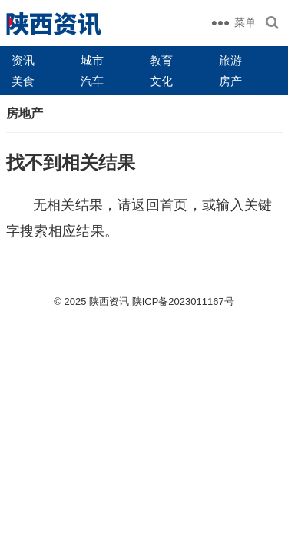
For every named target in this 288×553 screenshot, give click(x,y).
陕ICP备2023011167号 (183, 301)
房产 (230, 81)
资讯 (23, 60)
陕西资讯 (109, 301)
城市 (92, 60)
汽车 (92, 81)
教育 (161, 60)
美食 (23, 81)
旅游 (230, 60)
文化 (161, 81)
